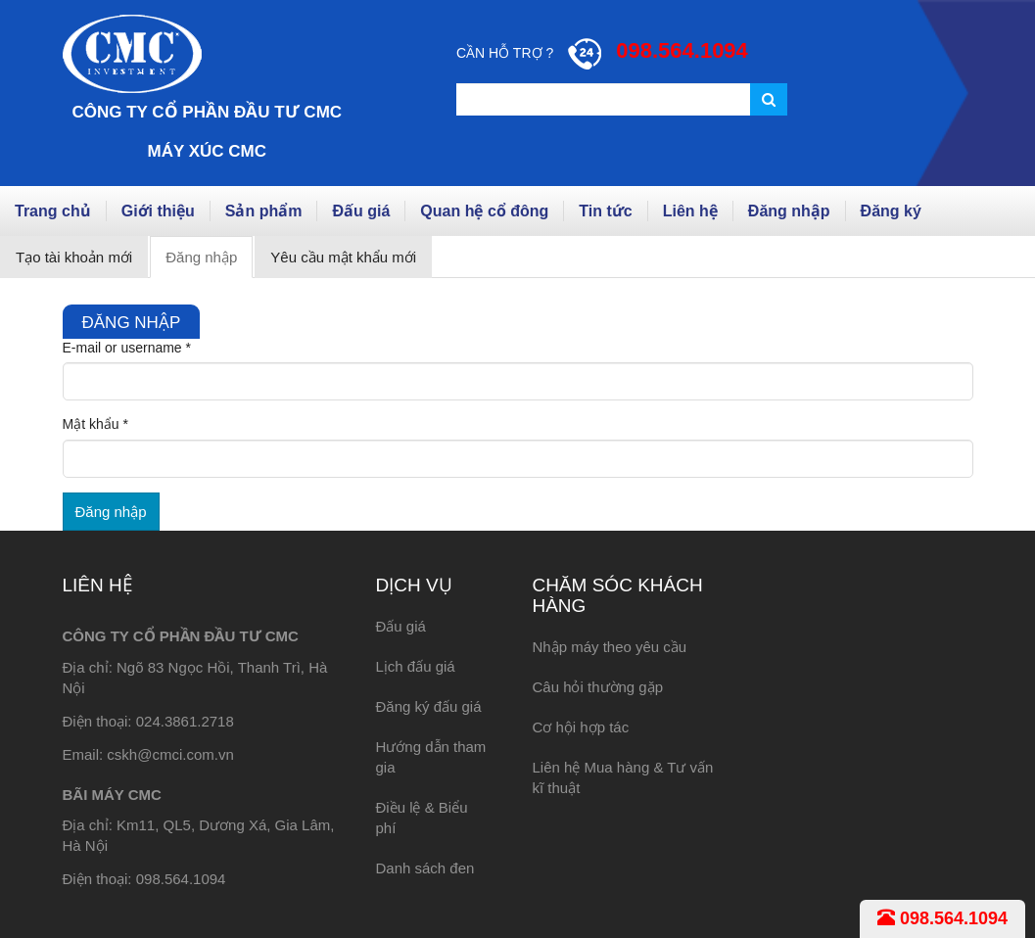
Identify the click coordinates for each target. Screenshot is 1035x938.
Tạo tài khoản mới (74, 257)
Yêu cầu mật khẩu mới (343, 257)
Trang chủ (53, 211)
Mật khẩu (95, 424)
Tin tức (605, 211)
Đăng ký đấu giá (428, 706)
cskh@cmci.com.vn (170, 754)
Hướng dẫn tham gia (430, 756)
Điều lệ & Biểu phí (421, 817)
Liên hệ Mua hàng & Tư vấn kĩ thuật (622, 777)
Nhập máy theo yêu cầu (609, 646)
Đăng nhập (789, 211)
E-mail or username (127, 347)
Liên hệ (690, 211)
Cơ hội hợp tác (580, 727)
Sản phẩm (264, 211)
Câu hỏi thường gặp (597, 687)
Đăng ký (891, 211)
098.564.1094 (942, 918)
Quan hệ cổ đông (484, 211)
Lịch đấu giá (414, 666)
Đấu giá (361, 211)
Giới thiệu (158, 211)
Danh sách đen (424, 868)
